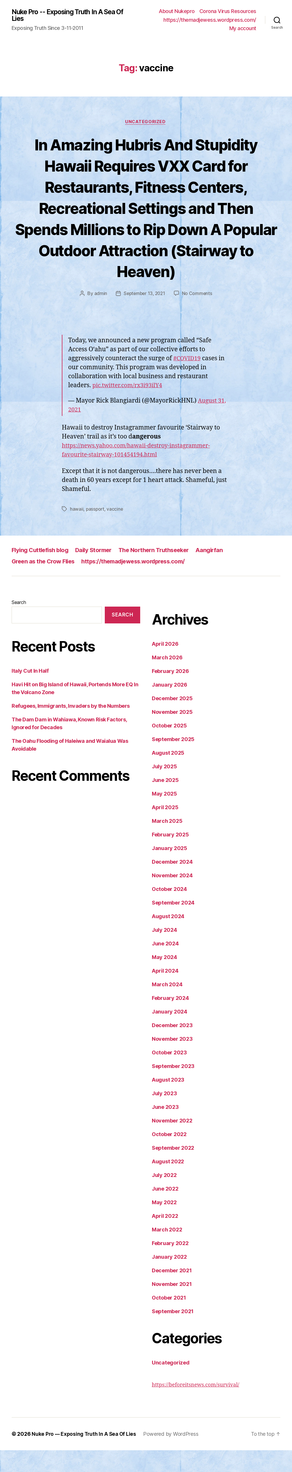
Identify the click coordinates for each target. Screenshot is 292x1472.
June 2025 (165, 802)
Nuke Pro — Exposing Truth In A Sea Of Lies (85, 1456)
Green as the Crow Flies (45, 583)
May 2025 (164, 815)
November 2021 (172, 1306)
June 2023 (165, 1129)
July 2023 (164, 1115)
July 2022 (164, 1197)
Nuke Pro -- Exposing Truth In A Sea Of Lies (67, 15)
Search (19, 624)
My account (242, 28)
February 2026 (170, 693)
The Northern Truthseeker (162, 571)
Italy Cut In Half (30, 692)
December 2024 (172, 883)
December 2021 (172, 1292)
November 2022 (172, 1142)
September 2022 (173, 1170)
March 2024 (167, 1006)
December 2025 (172, 720)
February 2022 (170, 1265)
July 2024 (164, 952)
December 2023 (172, 1047)
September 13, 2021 (144, 315)
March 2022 (167, 1251)
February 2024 (170, 1020)
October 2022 (169, 1156)
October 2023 (169, 1074)
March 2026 (167, 679)
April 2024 (165, 992)
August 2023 (168, 1101)
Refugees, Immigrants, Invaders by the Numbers (71, 728)
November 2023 (172, 1061)
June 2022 (165, 1210)
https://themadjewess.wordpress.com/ (209, 20)
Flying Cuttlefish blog (42, 571)
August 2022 (168, 1183)
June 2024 (165, 965)
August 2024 (168, 938)
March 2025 (167, 843)
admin (99, 315)
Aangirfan (221, 571)
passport (95, 531)
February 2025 (170, 856)
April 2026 (165, 666)
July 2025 (164, 788)
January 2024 (169, 1033)
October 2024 (169, 911)
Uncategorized (146, 122)
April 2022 (165, 1238)
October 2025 (169, 747)
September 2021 (173, 1333)
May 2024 (164, 979)
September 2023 (173, 1088)
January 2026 (169, 706)
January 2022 (169, 1279)
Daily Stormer (98, 571)
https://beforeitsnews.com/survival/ (195, 1406)
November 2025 (172, 734)
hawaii (76, 531)
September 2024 (173, 924)
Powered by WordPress (173, 1456)
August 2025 (168, 775)
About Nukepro (177, 11)
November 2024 (172, 897)
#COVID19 (187, 380)
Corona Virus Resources (227, 11)
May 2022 (164, 1224)
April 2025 (165, 829)
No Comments (198, 315)
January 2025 (169, 870)
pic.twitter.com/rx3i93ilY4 (129, 407)
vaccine (115, 531)
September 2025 (173, 761)
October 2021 (169, 1319)
